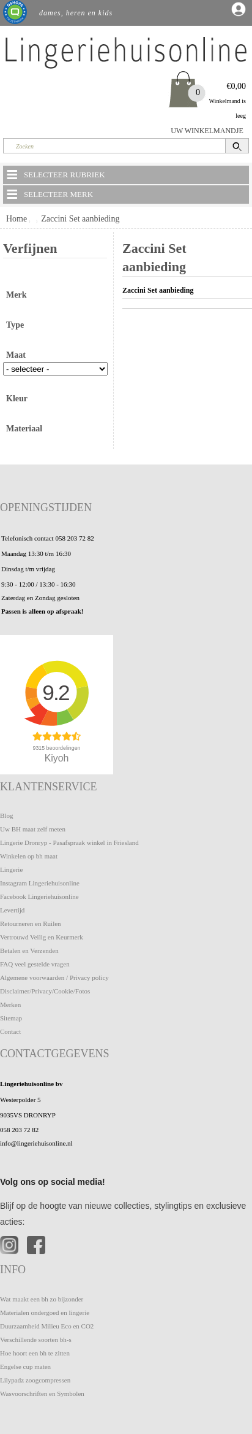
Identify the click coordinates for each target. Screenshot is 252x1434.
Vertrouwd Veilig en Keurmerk (41, 937)
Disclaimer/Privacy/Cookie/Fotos (45, 991)
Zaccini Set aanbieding (80, 218)
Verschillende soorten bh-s (36, 1339)
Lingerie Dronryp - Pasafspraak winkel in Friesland (69, 842)
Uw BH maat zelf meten (32, 829)
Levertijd (12, 910)
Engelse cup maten (25, 1366)
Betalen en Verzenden (29, 950)
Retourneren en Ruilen (30, 923)
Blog (6, 815)
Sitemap (11, 1018)
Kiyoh (57, 758)
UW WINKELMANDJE (207, 130)
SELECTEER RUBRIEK (55, 174)
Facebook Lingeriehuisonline (39, 896)
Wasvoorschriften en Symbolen (42, 1393)
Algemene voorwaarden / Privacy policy (54, 977)
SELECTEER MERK (49, 194)
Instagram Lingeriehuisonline (40, 883)
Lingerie (11, 869)
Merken (10, 1004)
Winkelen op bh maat (28, 856)
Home (16, 218)
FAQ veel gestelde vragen (35, 964)
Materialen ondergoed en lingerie (44, 1312)
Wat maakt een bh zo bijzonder (41, 1299)
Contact (10, 1031)
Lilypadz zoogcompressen (35, 1380)
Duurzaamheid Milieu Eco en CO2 (47, 1326)
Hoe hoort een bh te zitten (35, 1353)
